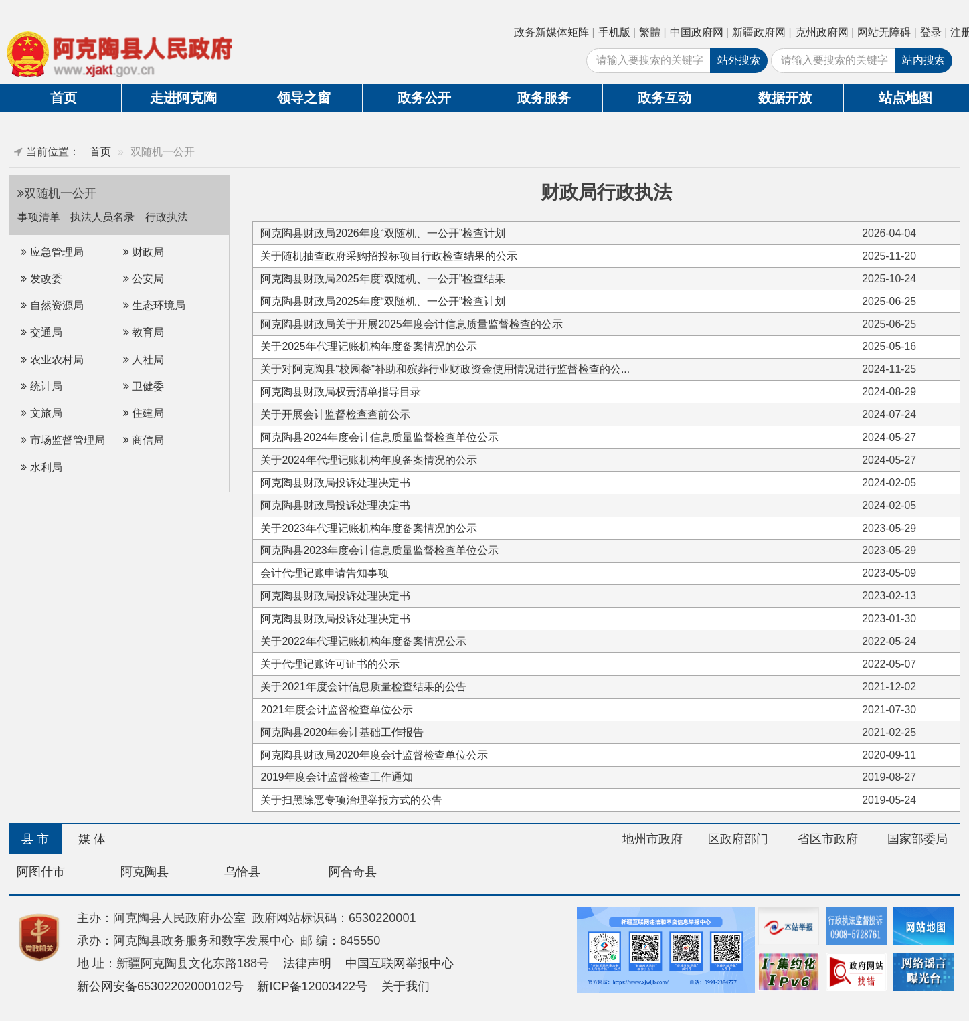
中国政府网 (696, 32)
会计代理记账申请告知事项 (324, 573)
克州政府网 (822, 32)
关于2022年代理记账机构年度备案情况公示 (363, 641)
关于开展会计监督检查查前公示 (335, 414)
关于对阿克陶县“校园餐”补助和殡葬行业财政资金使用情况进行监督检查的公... (445, 369)
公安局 (143, 278)
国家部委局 (917, 839)
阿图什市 (41, 871)
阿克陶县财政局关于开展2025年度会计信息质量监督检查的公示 (411, 324)
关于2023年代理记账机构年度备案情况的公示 (368, 528)
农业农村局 (52, 359)
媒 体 (92, 839)
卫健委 (143, 386)
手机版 (614, 32)
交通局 (41, 332)
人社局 (143, 359)
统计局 (41, 386)
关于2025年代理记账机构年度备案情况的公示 (368, 346)
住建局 (143, 413)
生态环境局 (154, 305)
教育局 (143, 332)
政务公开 (424, 97)
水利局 (41, 467)
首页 (63, 97)
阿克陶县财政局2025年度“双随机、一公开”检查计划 (382, 301)
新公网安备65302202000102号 (160, 986)
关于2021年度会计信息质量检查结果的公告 (363, 686)
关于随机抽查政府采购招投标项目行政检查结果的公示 (388, 256)
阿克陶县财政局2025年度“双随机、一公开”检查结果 (382, 278)
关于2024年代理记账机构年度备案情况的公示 (368, 460)
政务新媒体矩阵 (551, 32)
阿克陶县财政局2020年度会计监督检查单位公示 (373, 755)
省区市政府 (828, 839)
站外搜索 (738, 60)
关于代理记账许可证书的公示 (330, 664)
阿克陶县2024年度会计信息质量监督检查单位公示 (379, 437)
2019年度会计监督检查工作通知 (336, 777)
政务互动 (664, 97)
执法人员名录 (103, 217)
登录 (931, 32)
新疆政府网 (759, 32)
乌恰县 (242, 871)
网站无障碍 (884, 32)
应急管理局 (52, 252)
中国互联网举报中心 (399, 963)
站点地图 (905, 97)
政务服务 (544, 97)
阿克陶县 (144, 871)
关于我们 (405, 986)
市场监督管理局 (62, 440)
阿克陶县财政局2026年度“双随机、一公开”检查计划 (382, 233)
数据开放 (785, 97)
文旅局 (41, 413)
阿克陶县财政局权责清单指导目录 (340, 391)
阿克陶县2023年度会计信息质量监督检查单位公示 (379, 550)
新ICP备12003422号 (312, 986)
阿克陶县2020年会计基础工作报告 (341, 732)
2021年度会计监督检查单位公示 (336, 709)
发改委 (41, 278)
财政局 (143, 252)
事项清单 (40, 217)
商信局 (143, 440)
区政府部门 (738, 839)
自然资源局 (52, 305)
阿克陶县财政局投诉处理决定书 (335, 482)
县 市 (35, 839)
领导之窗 (304, 97)
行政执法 (166, 217)
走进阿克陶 (183, 97)
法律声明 (307, 963)
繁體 (649, 32)
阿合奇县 (353, 871)
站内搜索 (923, 60)
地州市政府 (652, 839)
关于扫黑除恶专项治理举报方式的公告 (351, 800)
